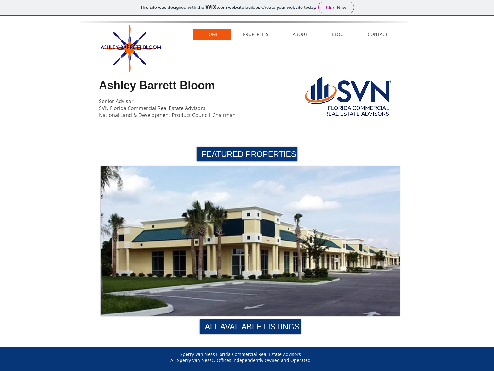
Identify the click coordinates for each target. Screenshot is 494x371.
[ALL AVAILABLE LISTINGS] (250, 326)
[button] (247, 154)
